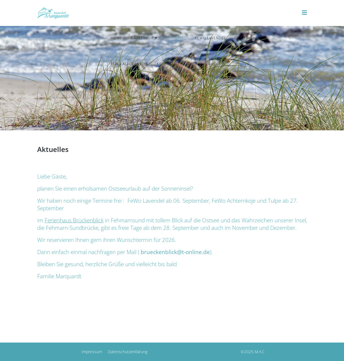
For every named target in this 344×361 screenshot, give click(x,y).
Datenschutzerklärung (127, 351)
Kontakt (165, 63)
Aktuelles (176, 37)
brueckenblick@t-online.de (175, 251)
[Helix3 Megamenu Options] (304, 12)
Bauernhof (142, 37)
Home (116, 37)
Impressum (92, 351)
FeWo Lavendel (210, 37)
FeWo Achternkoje (129, 63)
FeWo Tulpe (246, 37)
